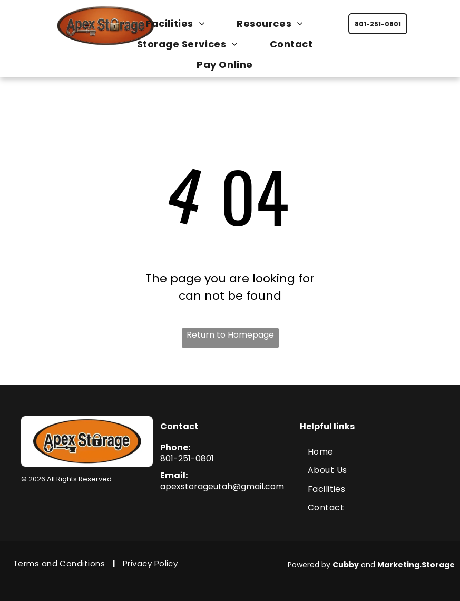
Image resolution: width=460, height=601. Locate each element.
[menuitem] (180, 23)
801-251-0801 (187, 458)
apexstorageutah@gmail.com (222, 486)
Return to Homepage (230, 335)
